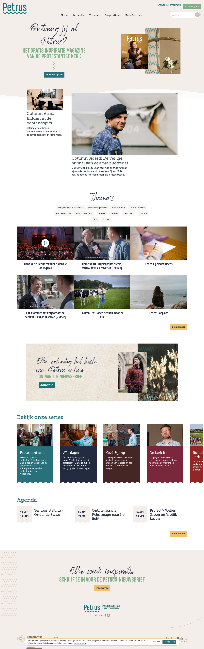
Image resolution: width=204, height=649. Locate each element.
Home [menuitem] (64, 15)
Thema (94, 15)
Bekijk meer (178, 309)
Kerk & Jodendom (84, 195)
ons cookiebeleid (80, 643)
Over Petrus (31, 635)
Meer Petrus (133, 15)
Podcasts (106, 201)
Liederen (101, 195)
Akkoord (169, 642)
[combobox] (185, 15)
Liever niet (155, 642)
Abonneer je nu (54, 75)
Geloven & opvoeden (97, 190)
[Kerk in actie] (171, 621)
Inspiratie (112, 15)
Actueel (77, 15)
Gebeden (115, 195)
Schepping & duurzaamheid (70, 190)
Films (95, 201)
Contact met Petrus (34, 629)
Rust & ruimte (118, 190)
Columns (143, 195)
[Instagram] (108, 597)
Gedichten (128, 195)
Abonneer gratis (191, 7)
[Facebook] (105, 597)
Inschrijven (46, 367)
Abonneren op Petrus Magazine (39, 632)
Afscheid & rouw (63, 195)
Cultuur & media (137, 190)
